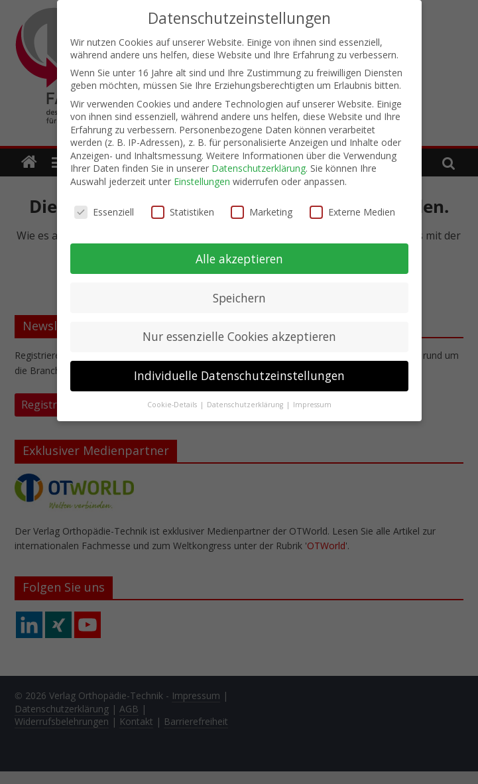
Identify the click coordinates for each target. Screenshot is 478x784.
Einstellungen (202, 180)
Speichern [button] (239, 296)
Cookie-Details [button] (173, 403)
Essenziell (104, 210)
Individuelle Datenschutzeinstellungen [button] (239, 374)
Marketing (261, 210)
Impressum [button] (312, 403)
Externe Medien (352, 210)
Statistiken (182, 210)
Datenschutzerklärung (258, 167)
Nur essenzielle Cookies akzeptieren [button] (239, 335)
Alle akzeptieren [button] (239, 257)
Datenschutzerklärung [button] (246, 403)
